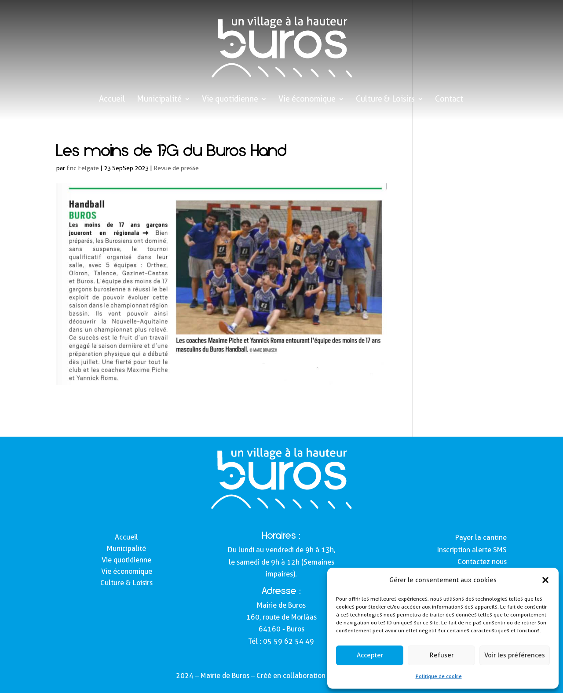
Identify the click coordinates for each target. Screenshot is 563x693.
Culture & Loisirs (385, 99)
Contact (449, 99)
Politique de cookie (439, 676)
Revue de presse (176, 167)
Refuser (441, 655)
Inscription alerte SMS (472, 550)
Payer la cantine (481, 537)
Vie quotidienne (230, 99)
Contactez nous (482, 562)
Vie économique (307, 99)
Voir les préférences (514, 655)
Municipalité (159, 99)
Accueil (112, 99)
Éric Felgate (82, 167)
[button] (545, 580)
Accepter (370, 655)
